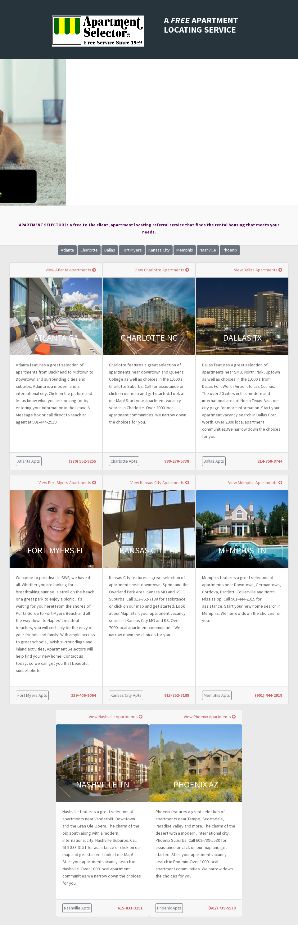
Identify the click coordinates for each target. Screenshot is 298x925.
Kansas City (159, 250)
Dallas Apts (214, 461)
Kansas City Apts (126, 695)
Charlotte (89, 250)
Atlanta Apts (28, 461)
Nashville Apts (77, 908)
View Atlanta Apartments (71, 270)
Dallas (109, 250)
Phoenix (230, 250)
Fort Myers (132, 250)
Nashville (208, 250)
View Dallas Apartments (258, 270)
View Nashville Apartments (115, 716)
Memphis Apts (217, 695)
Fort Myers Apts (32, 695)
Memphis (184, 250)
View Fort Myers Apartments (67, 482)
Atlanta (67, 250)
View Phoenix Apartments (210, 716)
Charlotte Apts (124, 461)
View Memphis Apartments (255, 482)
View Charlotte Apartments (161, 270)
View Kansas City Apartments (159, 482)
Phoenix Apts (169, 908)
